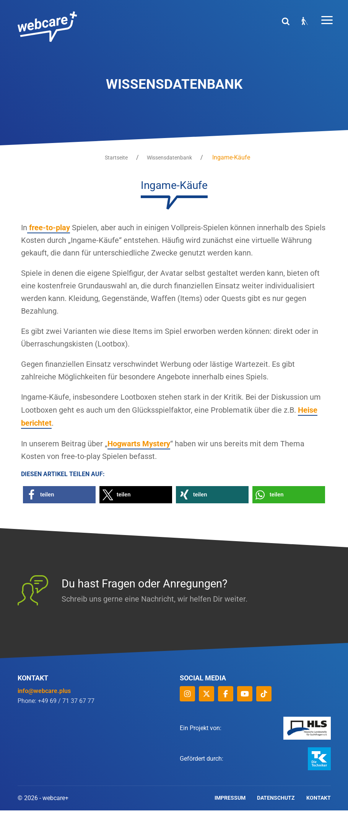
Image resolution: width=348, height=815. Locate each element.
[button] (59, 499)
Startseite (115, 158)
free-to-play (48, 227)
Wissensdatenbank (170, 158)
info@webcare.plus (44, 695)
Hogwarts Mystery (138, 447)
